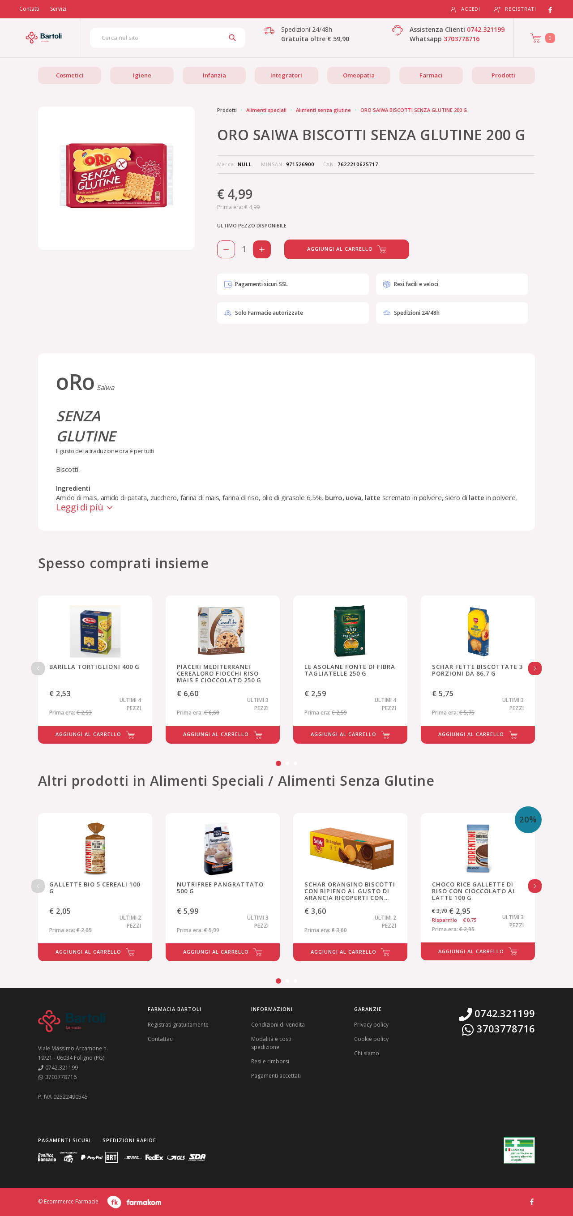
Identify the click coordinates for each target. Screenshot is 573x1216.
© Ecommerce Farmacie (68, 1201)
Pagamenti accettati (276, 1075)
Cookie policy (371, 1039)
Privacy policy (371, 1024)
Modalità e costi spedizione (271, 1043)
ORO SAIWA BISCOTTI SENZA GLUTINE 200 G (413, 110)
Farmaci (431, 75)
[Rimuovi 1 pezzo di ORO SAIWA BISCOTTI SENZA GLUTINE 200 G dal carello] (226, 249)
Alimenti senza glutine (323, 110)
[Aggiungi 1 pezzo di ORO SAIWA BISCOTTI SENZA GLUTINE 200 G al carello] (262, 249)
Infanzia (214, 75)
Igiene (142, 75)
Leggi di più (85, 507)
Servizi (58, 9)
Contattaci (161, 1039)
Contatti (29, 9)
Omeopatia (359, 75)
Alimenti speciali (266, 110)
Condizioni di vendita (278, 1024)
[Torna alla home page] (44, 37)
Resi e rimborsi (270, 1061)
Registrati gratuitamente (178, 1024)
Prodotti (503, 75)
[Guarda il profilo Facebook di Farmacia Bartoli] (532, 1201)
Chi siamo (366, 1053)
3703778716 (461, 38)
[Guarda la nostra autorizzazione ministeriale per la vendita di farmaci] (519, 1150)
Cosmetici (70, 75)
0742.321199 (486, 29)
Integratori (286, 75)
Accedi (465, 9)
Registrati (515, 9)
